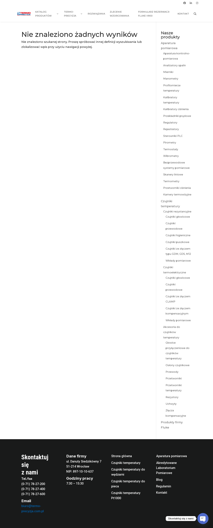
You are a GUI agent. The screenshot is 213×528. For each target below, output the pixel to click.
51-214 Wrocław (77, 466)
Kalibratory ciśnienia (176, 109)
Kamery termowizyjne (177, 194)
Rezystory (172, 397)
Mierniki (168, 72)
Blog (159, 480)
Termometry (171, 181)
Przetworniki (174, 378)
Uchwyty (171, 403)
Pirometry (169, 142)
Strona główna (121, 456)
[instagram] (197, 3)
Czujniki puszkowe (177, 242)
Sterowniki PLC (173, 135)
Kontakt (161, 492)
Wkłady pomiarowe (178, 260)
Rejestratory (171, 129)
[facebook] (184, 3)
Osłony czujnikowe (177, 365)
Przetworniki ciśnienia (177, 187)
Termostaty (170, 149)
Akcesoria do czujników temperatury (171, 332)
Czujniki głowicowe (178, 216)
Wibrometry (171, 155)
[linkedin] (191, 3)
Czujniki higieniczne (178, 235)
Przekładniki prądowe (177, 115)
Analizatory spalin (174, 65)
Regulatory (170, 122)
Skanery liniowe (173, 174)
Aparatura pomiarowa (171, 456)
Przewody (172, 371)
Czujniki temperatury (125, 463)
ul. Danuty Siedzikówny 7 (83, 461)
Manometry (170, 78)
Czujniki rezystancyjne (177, 211)
